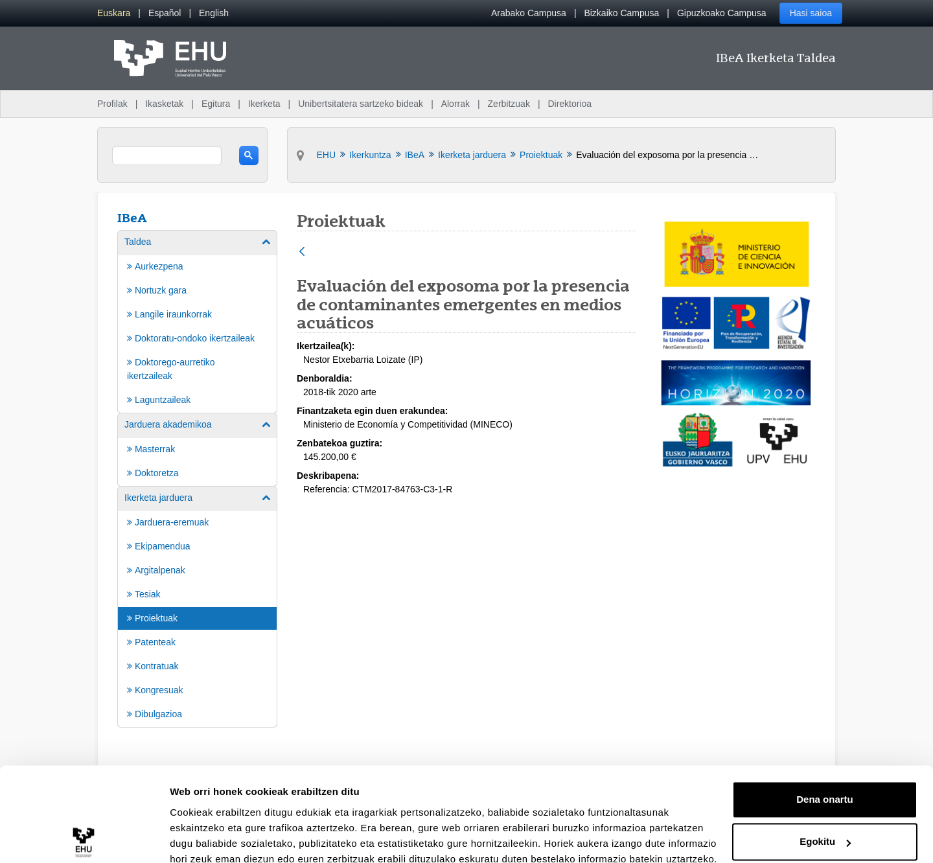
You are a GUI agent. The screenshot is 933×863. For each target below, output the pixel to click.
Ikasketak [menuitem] (164, 103)
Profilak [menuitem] (112, 103)
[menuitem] (114, 13)
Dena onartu (824, 742)
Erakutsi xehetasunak (220, 837)
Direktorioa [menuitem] (569, 103)
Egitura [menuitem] (216, 103)
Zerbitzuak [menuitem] (509, 103)
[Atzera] (302, 252)
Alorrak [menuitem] (455, 103)
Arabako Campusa (528, 13)
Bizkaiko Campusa (621, 13)
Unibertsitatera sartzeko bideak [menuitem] (360, 103)
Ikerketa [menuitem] (264, 103)
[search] (167, 155)
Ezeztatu (825, 827)
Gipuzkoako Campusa (721, 13)
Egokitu (825, 784)
